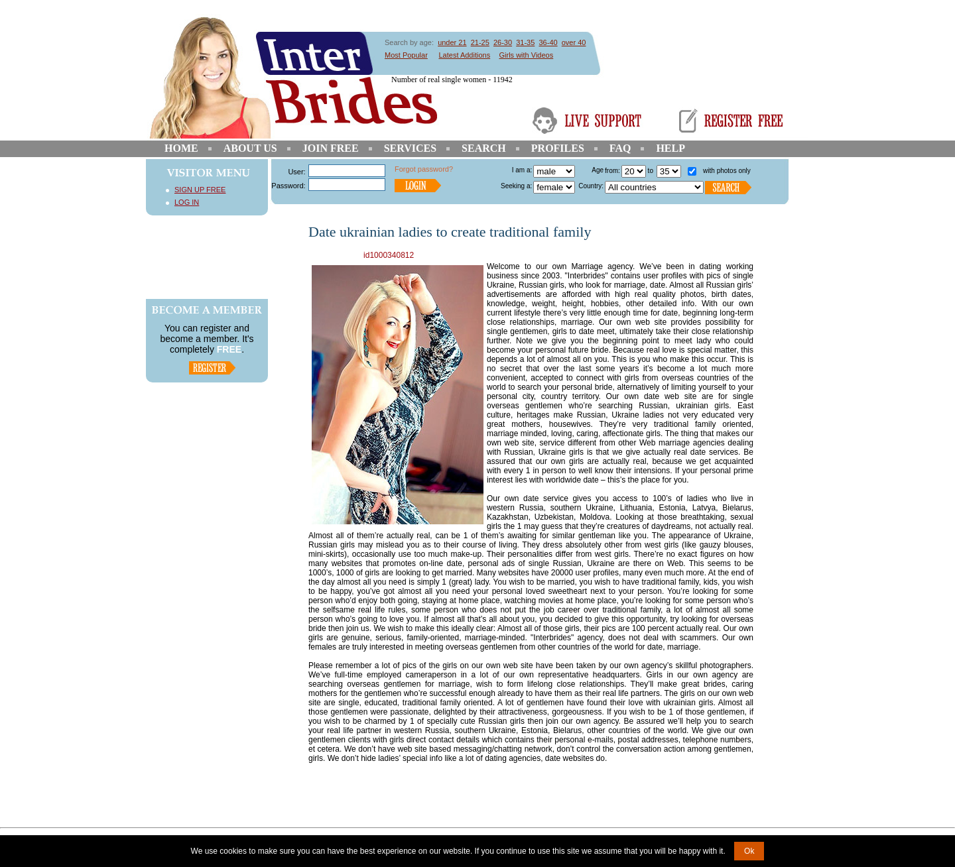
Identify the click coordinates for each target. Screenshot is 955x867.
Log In (186, 202)
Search (484, 148)
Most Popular (406, 55)
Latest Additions (464, 55)
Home (181, 148)
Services (410, 148)
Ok (749, 851)
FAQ (620, 148)
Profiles (557, 148)
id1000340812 (388, 255)
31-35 (525, 42)
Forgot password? (424, 169)
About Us (250, 148)
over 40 (574, 42)
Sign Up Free (199, 190)
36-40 (548, 42)
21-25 (480, 42)
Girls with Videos (526, 55)
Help (670, 148)
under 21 (452, 42)
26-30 (502, 42)
